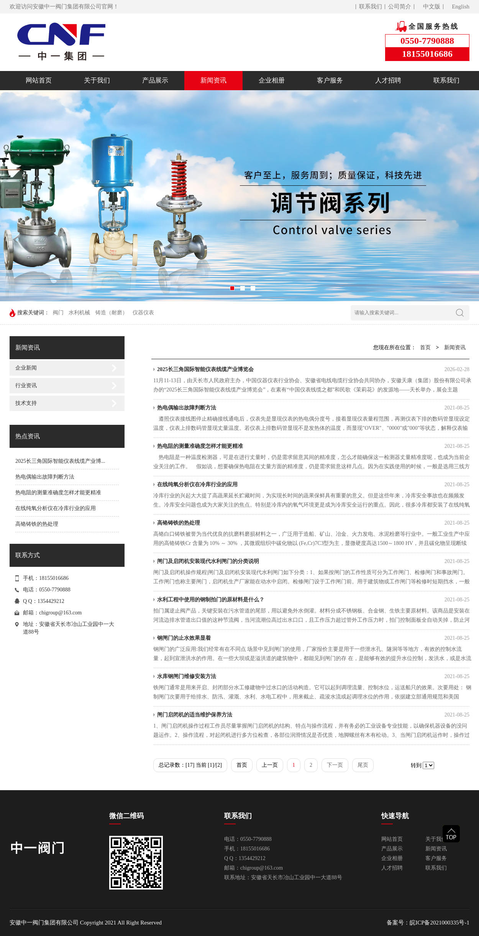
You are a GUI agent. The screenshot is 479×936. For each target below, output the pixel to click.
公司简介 (399, 6)
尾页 (363, 765)
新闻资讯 (213, 80)
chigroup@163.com (60, 613)
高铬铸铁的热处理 (36, 524)
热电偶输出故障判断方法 (44, 477)
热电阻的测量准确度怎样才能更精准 (58, 492)
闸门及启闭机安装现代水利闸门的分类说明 (313, 561)
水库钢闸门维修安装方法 (313, 676)
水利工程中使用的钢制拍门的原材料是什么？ (313, 599)
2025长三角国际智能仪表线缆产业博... (60, 461)
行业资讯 (26, 385)
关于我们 (97, 80)
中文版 (431, 6)
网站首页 (39, 80)
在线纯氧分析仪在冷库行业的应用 (55, 508)
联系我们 (370, 6)
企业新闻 (26, 368)
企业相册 (272, 80)
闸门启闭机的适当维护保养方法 (313, 714)
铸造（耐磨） (111, 312)
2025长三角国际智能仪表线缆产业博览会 (313, 369)
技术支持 (26, 403)
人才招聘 (388, 80)
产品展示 (155, 80)
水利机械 (79, 312)
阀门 (58, 312)
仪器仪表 (143, 312)
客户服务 (330, 80)
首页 (425, 347)
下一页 (335, 765)
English (460, 6)
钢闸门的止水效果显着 (313, 638)
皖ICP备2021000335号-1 (439, 922)
